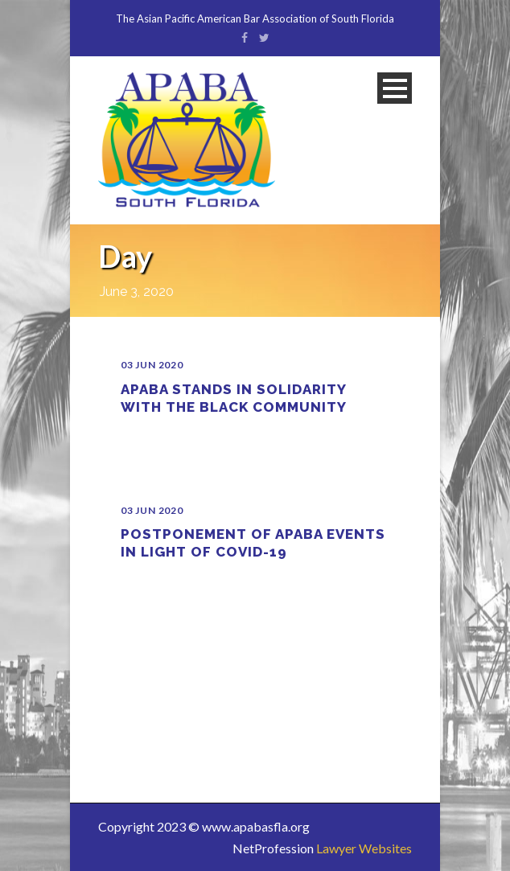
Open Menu (394, 88)
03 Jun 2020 (152, 365)
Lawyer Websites (364, 848)
